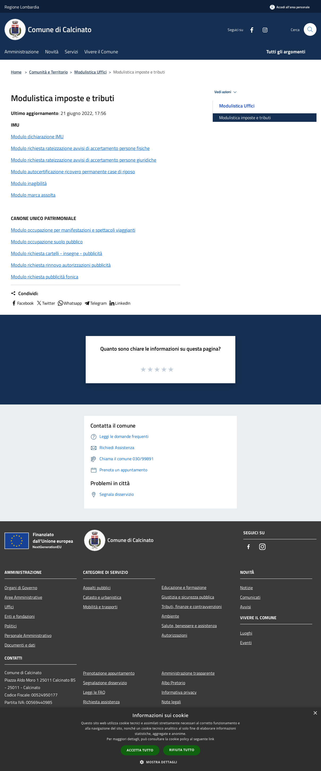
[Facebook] (249, 29)
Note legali (171, 702)
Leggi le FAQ (94, 692)
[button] (160, 762)
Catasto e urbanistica (102, 597)
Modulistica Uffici (90, 72)
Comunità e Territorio (48, 72)
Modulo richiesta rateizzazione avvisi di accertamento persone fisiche (80, 148)
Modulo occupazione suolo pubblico (47, 241)
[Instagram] (263, 29)
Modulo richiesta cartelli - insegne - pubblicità (56, 253)
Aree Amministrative (23, 597)
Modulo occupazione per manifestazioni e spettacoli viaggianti (73, 230)
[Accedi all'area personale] (289, 7)
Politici (11, 626)
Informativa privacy (179, 692)
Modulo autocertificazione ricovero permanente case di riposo (73, 171)
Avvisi (245, 607)
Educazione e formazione (184, 587)
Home (16, 72)
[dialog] (160, 739)
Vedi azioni (226, 92)
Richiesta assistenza (101, 702)
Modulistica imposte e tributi (245, 117)
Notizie (246, 587)
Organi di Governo (21, 587)
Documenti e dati (20, 645)
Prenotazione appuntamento (109, 673)
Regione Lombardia (22, 7)
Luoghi (246, 633)
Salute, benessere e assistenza (189, 625)
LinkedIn (120, 303)
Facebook (22, 303)
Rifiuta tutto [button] (181, 750)
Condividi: (24, 293)
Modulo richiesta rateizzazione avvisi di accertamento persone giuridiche (83, 159)
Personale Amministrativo (28, 635)
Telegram (95, 303)
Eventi (246, 642)
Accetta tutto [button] (140, 750)
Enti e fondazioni (20, 616)
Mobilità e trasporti (100, 607)
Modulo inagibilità (29, 183)
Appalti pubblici (97, 587)
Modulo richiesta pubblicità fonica (44, 276)
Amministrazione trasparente (188, 673)
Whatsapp (69, 303)
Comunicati (250, 597)
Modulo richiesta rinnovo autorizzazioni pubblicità (61, 265)
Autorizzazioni (174, 635)
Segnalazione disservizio (105, 682)
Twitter (45, 303)
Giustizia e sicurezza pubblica (188, 597)
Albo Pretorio (173, 682)
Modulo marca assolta (33, 195)
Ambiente (170, 616)
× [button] (315, 713)
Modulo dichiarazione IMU (37, 136)
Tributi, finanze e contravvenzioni (192, 606)
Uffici (9, 607)
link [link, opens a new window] (211, 739)
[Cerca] (310, 29)
